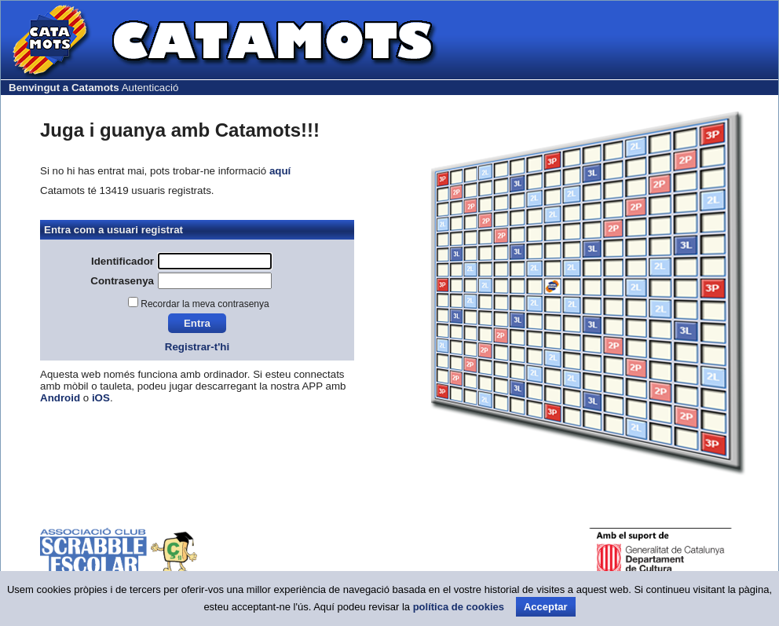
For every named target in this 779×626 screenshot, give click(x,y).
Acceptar (546, 607)
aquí (280, 171)
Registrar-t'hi (197, 347)
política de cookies (458, 607)
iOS (101, 398)
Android (60, 398)
